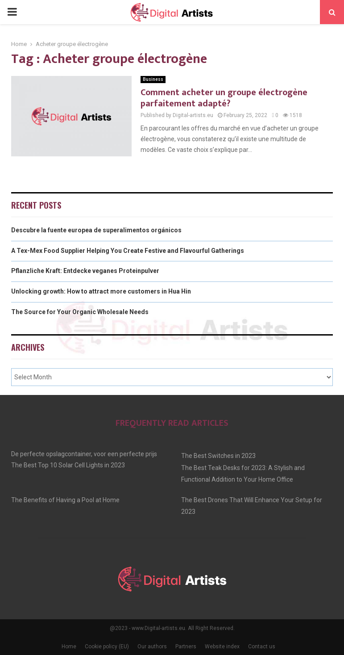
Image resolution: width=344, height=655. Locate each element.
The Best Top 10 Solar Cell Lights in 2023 (68, 465)
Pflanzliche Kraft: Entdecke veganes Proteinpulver (85, 270)
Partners (185, 646)
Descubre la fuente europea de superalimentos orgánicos (96, 230)
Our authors (152, 646)
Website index (222, 646)
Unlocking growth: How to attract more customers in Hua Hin (101, 291)
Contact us (261, 646)
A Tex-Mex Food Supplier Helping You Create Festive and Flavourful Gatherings (127, 250)
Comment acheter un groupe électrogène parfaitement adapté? (224, 98)
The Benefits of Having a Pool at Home (65, 500)
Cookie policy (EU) (107, 646)
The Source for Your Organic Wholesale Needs (80, 311)
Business (153, 79)
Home (69, 646)
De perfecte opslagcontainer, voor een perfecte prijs (84, 454)
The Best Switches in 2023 (218, 455)
